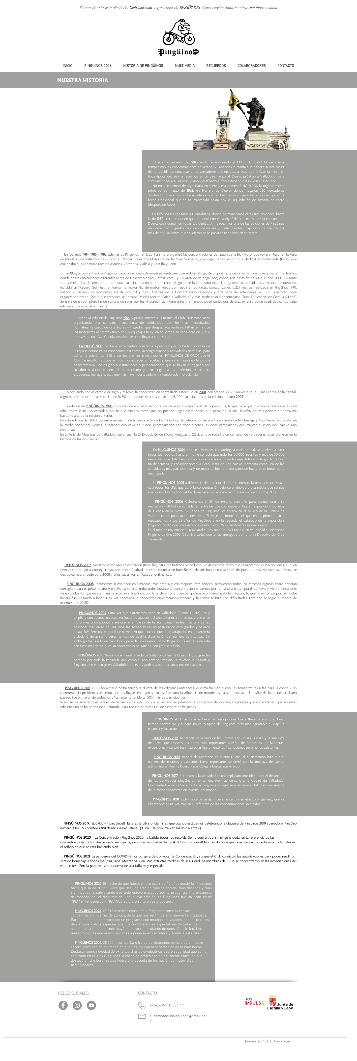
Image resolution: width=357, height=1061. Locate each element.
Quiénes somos (256, 1041)
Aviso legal (282, 1041)
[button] (143, 66)
